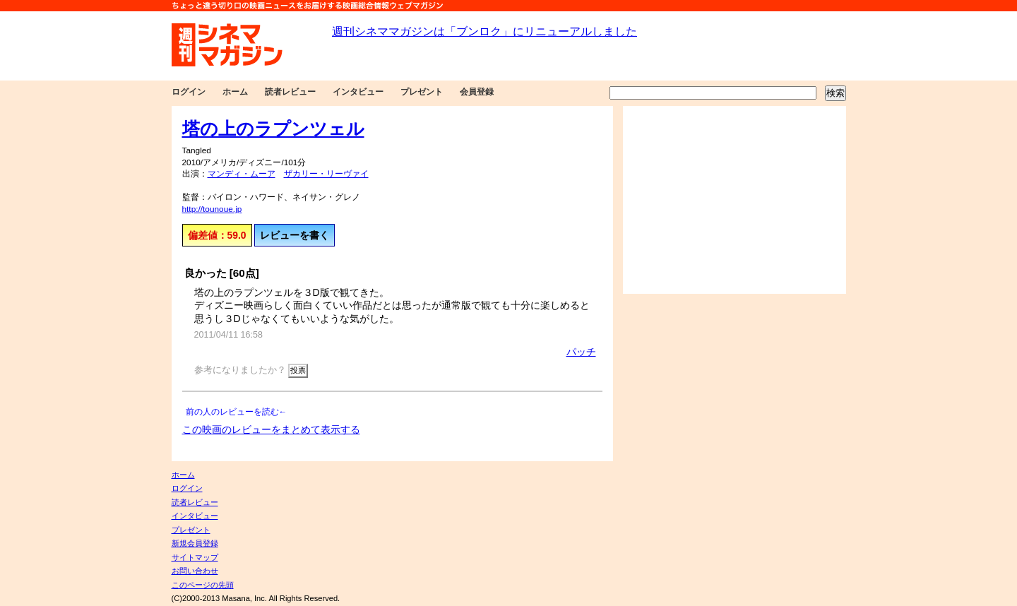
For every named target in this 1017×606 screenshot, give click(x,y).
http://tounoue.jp (212, 209)
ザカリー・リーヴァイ (326, 174)
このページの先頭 (203, 585)
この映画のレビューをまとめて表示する (271, 429)
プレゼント (421, 92)
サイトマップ (195, 557)
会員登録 (477, 92)
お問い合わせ (195, 570)
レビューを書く (294, 235)
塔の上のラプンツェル (273, 128)
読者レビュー (290, 92)
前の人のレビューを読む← (236, 412)
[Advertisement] (734, 200)
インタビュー (358, 92)
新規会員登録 (195, 543)
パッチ (581, 351)
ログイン (189, 92)
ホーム (235, 92)
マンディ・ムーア (241, 174)
